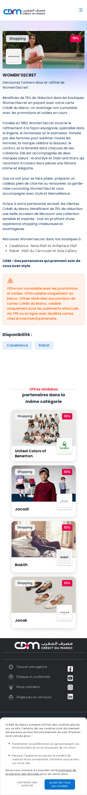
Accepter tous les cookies (59, 784)
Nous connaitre (24, 687)
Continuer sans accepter (27, 784)
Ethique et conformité (29, 677)
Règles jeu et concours (29, 697)
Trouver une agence (27, 667)
